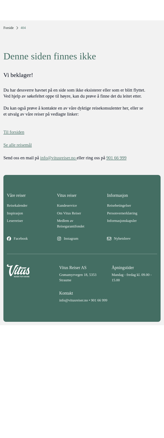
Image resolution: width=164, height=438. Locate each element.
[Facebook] (32, 238)
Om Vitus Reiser (69, 213)
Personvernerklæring (122, 213)
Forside (8, 28)
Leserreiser (15, 221)
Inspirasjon (15, 213)
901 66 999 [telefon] (116, 157)
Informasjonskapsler (122, 221)
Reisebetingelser (119, 205)
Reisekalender (17, 205)
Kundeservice (67, 205)
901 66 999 (99, 300)
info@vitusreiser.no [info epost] (58, 157)
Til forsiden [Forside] (13, 132)
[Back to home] (29, 273)
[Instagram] (82, 238)
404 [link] (23, 28)
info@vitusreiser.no (73, 300)
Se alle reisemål (17, 145)
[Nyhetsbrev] (132, 238)
